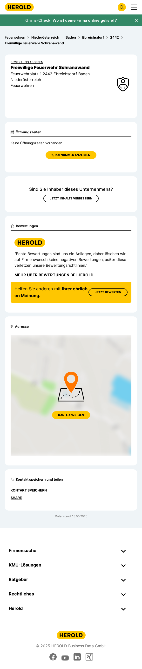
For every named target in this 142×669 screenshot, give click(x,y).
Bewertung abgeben (27, 62)
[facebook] (53, 657)
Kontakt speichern (29, 490)
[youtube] (65, 657)
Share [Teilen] (16, 498)
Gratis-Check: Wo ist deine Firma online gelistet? (71, 20)
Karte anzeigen (71, 415)
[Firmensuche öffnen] (122, 7)
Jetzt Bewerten (108, 292)
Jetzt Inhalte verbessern (71, 198)
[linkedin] (77, 657)
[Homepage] (19, 7)
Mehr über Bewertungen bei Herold (54, 275)
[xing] (89, 657)
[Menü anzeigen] (134, 7)
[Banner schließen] (136, 20)
